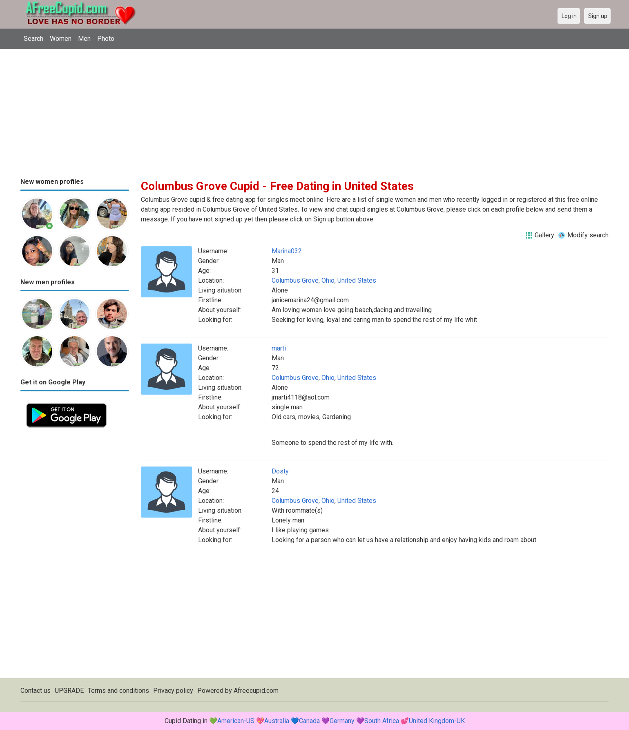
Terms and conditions (118, 690)
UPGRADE (69, 690)
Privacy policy (173, 690)
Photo (105, 38)
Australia (276, 721)
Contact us (35, 690)
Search (33, 38)
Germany (342, 721)
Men (84, 38)
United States (356, 280)
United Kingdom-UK (437, 721)
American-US (235, 721)
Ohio (328, 280)
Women (60, 38)
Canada (309, 721)
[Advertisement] (314, 110)
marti (279, 348)
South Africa (381, 721)
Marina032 (287, 251)
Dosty (280, 471)
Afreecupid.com (256, 690)
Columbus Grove (295, 280)
